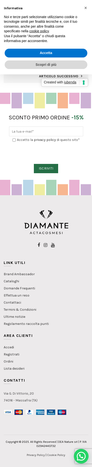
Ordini (8, 361)
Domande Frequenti (19, 288)
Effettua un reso (16, 295)
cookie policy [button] (39, 31)
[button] (81, 456)
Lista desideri (14, 368)
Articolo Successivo (59, 76)
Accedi (9, 347)
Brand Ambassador (19, 274)
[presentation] (46, 153)
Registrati (11, 354)
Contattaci (12, 302)
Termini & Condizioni (20, 310)
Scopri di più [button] (46, 65)
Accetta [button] (46, 53)
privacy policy (45, 140)
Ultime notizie (14, 317)
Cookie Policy (56, 455)
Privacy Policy (36, 455)
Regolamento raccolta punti (26, 324)
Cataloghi (11, 281)
